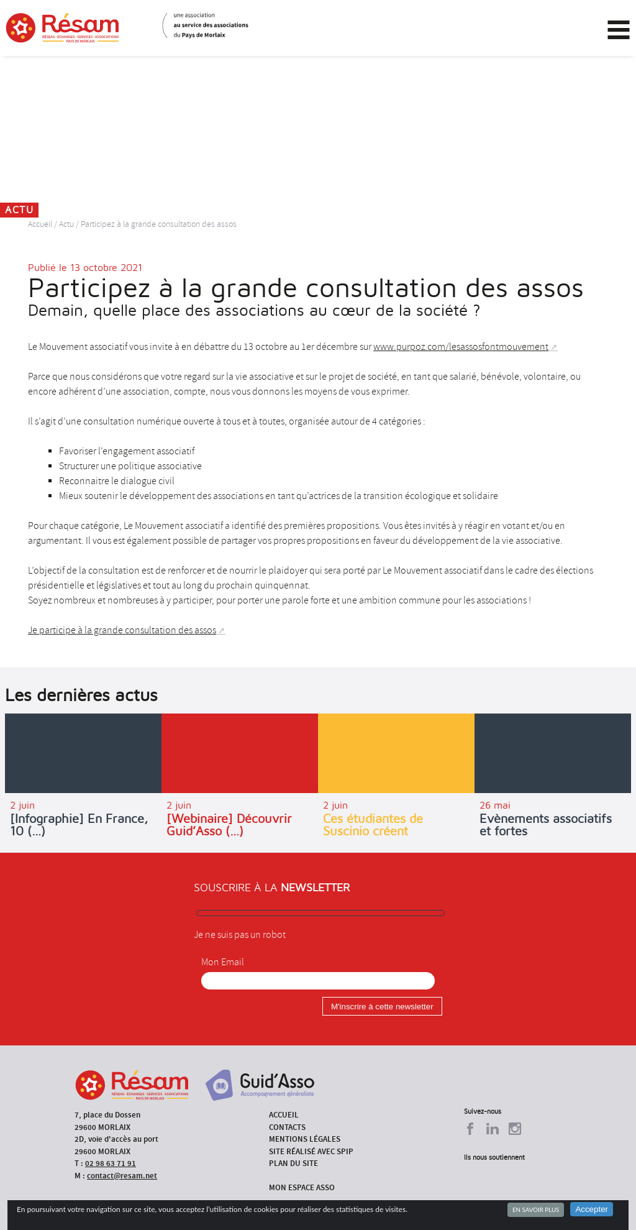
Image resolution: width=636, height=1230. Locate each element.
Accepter (591, 1209)
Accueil (40, 224)
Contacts (287, 1127)
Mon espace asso (302, 1187)
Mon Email (222, 962)
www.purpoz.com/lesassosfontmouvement (460, 347)
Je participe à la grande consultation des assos (122, 630)
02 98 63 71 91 (110, 1163)
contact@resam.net (122, 1175)
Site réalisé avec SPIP (311, 1151)
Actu (66, 224)
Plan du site (293, 1163)
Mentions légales (304, 1139)
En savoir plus (535, 1209)
